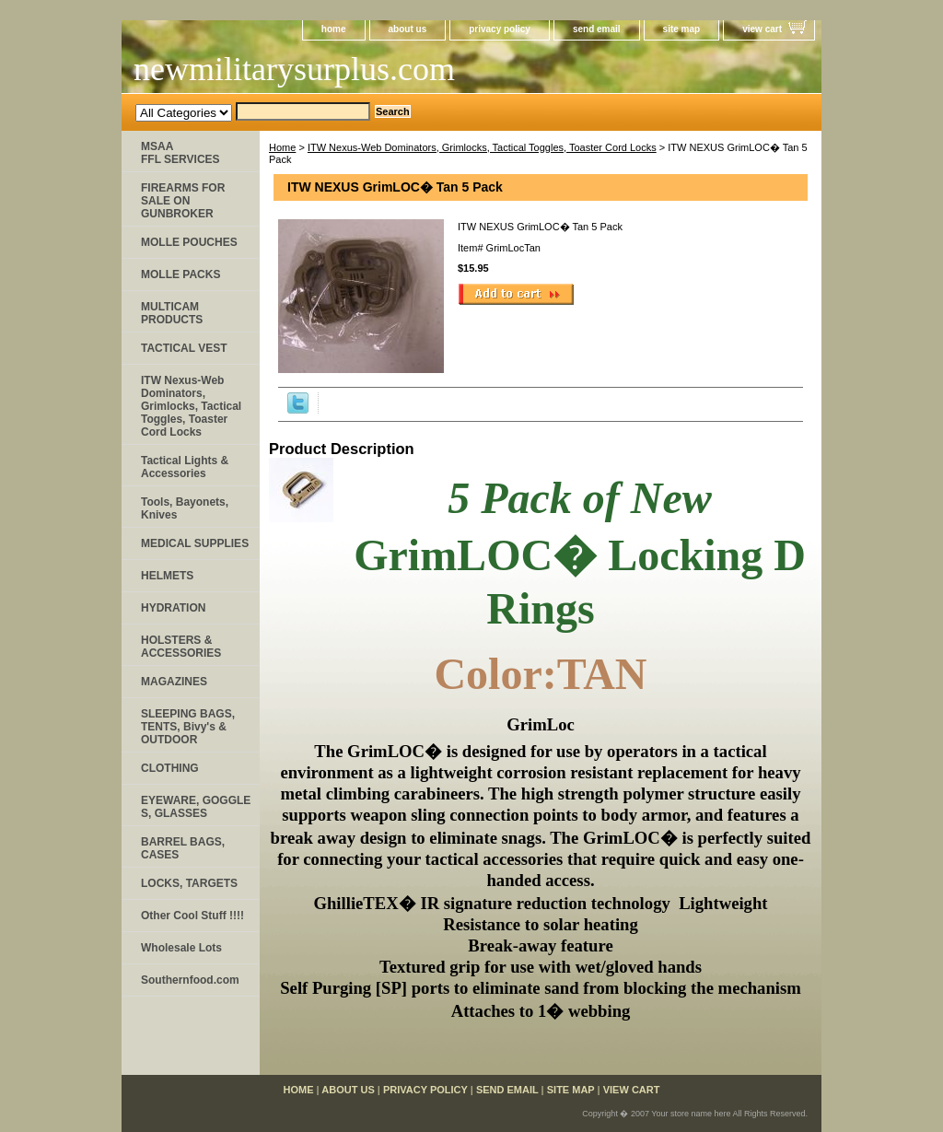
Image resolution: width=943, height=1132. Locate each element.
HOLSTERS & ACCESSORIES (181, 646)
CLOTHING (170, 768)
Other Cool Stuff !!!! (192, 915)
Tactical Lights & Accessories (184, 467)
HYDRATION (173, 607)
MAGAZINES (174, 681)
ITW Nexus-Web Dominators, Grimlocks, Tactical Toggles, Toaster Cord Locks (482, 147)
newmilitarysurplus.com (294, 69)
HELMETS (167, 575)
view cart (762, 29)
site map (682, 29)
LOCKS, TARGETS (189, 883)
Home (282, 147)
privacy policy (499, 29)
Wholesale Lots (181, 947)
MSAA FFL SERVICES (180, 153)
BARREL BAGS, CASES (183, 848)
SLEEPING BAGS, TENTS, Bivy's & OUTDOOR (188, 726)
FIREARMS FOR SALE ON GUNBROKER (183, 200)
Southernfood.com (190, 980)
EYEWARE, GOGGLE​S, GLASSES (195, 807)
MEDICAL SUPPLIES (195, 543)
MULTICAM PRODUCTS (172, 313)
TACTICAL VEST (184, 348)
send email (597, 29)
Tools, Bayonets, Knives (184, 508)
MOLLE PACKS (180, 274)
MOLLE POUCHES (189, 242)
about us (408, 29)
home (333, 29)
